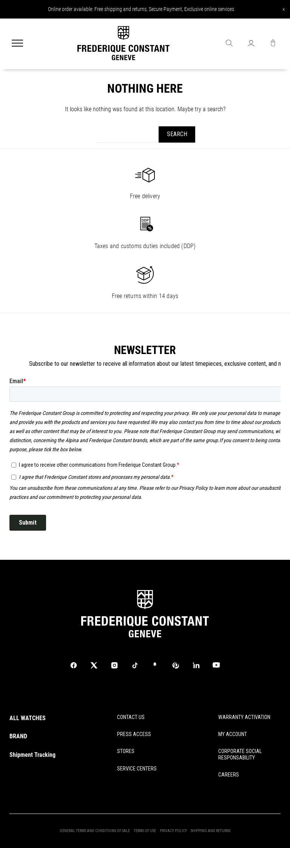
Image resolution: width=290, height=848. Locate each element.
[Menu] (17, 44)
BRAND (18, 736)
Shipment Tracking (32, 754)
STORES (125, 751)
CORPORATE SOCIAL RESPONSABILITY (240, 754)
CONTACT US (131, 717)
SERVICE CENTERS (137, 769)
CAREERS (228, 775)
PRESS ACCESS (134, 734)
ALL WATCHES (27, 718)
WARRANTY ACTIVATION (244, 717)
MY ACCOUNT (232, 734)
